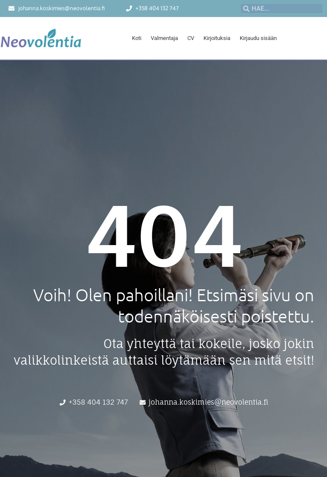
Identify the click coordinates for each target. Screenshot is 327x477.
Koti (136, 38)
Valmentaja (164, 38)
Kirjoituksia (217, 38)
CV (190, 38)
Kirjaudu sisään (258, 38)
